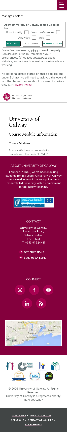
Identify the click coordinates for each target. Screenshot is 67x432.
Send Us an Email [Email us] (35, 257)
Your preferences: (43, 32)
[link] (10, 366)
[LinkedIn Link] (27, 303)
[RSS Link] (41, 303)
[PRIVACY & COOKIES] (42, 415)
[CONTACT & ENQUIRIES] (42, 420)
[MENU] (62, 5)
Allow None (33, 44)
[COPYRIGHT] (19, 420)
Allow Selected (54, 44)
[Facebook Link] (34, 290)
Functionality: (14, 32)
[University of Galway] (17, 97)
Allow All (15, 44)
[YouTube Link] (48, 290)
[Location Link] (33, 343)
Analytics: (24, 37)
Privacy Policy (22, 85)
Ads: (42, 37)
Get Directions (34, 252)
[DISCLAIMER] (20, 415)
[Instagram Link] (20, 290)
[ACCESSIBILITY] (33, 424)
